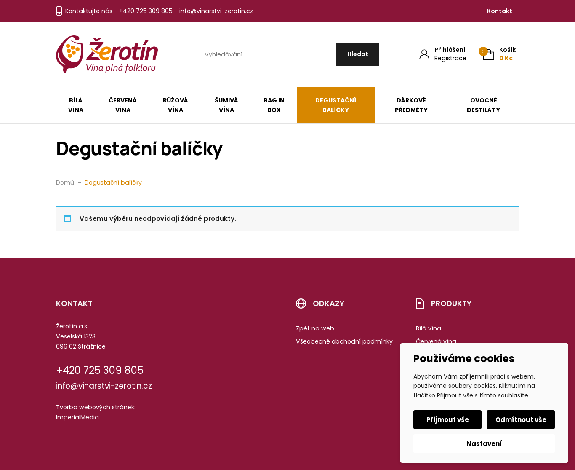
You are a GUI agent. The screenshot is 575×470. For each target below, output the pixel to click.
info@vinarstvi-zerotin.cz (216, 11)
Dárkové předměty (411, 105)
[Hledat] (357, 55)
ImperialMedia (77, 417)
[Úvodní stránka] (107, 54)
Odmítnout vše (520, 419)
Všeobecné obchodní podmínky (344, 341)
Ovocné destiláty (483, 105)
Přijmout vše (447, 419)
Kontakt (499, 11)
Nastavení (484, 443)
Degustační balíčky (335, 105)
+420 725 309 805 (146, 11)
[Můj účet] (443, 54)
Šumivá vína (226, 105)
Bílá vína (75, 105)
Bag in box (274, 105)
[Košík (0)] (499, 54)
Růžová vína (175, 105)
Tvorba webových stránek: (96, 407)
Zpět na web (315, 328)
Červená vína (123, 105)
